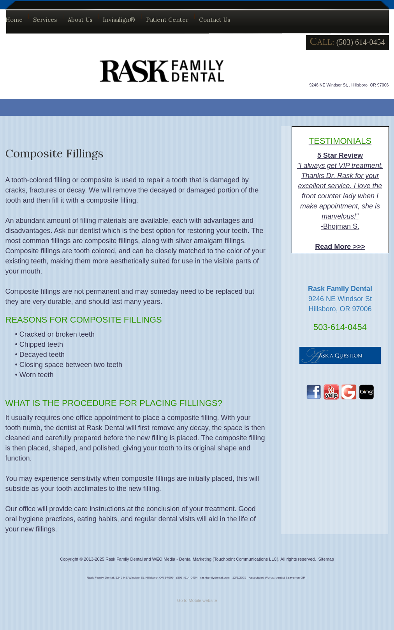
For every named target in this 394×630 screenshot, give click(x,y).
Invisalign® (119, 19)
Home (14, 19)
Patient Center (167, 19)
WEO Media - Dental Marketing (181, 559)
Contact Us (214, 19)
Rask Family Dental (124, 559)
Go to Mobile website (197, 600)
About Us (80, 19)
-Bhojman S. (340, 193)
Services (45, 19)
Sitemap (326, 559)
